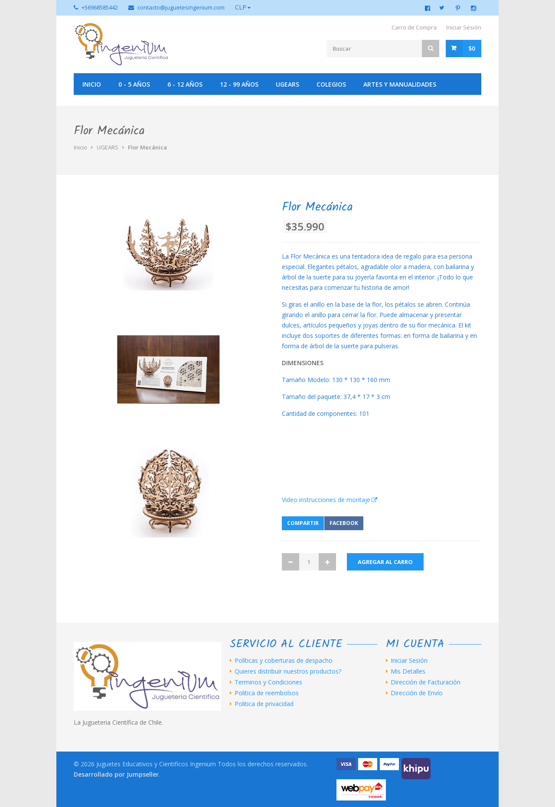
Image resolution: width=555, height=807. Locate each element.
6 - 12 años (184, 84)
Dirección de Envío (417, 693)
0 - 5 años (134, 84)
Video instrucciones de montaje (326, 500)
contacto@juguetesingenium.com (181, 7)
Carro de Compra (414, 27)
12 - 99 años (239, 84)
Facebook (344, 523)
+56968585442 (100, 7)
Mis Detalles (408, 671)
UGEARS (287, 84)
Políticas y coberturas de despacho (284, 660)
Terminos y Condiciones (268, 682)
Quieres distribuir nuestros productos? (288, 671)
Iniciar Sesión (463, 27)
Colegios (331, 84)
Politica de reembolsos (267, 693)
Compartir (303, 523)
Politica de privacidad (264, 704)
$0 (471, 48)
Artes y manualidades (399, 84)
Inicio (91, 84)
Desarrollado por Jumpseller (116, 774)
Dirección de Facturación (425, 682)
